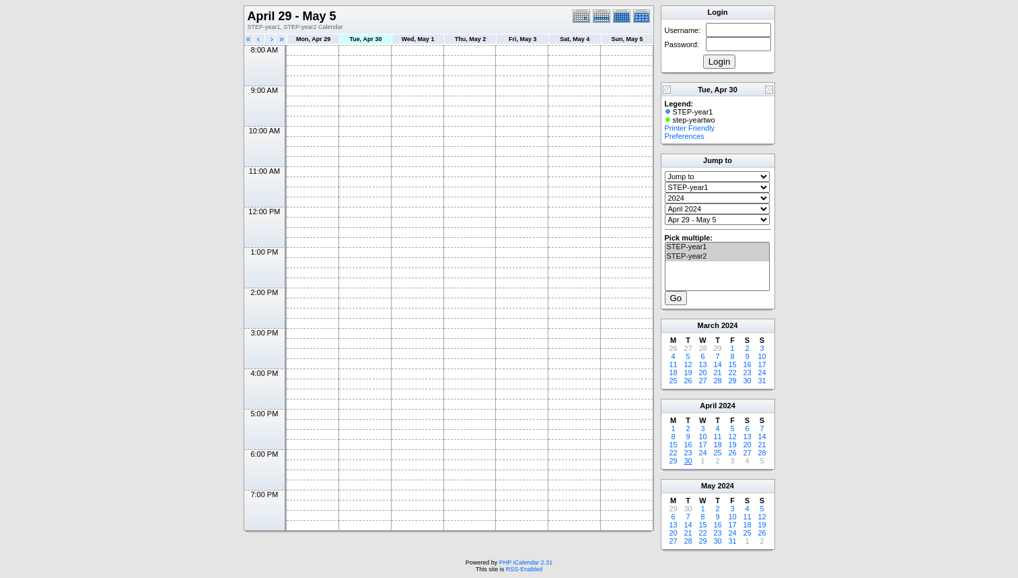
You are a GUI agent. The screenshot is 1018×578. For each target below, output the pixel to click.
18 (673, 372)
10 (762, 356)
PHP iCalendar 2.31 (525, 562)
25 (673, 381)
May (708, 486)
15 (732, 364)
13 (702, 364)
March (708, 325)
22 (732, 372)
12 (688, 364)
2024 (729, 325)
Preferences (684, 136)
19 (688, 372)
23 (747, 372)
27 (702, 381)
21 (717, 372)
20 (702, 372)
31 (762, 381)
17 (762, 364)
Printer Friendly (690, 128)
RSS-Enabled (524, 569)
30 (747, 381)
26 (688, 381)
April (708, 406)
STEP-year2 (717, 256)
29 (732, 381)
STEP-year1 (717, 247)
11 (673, 364)
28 (717, 381)
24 (762, 372)
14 (717, 364)
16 (747, 364)
